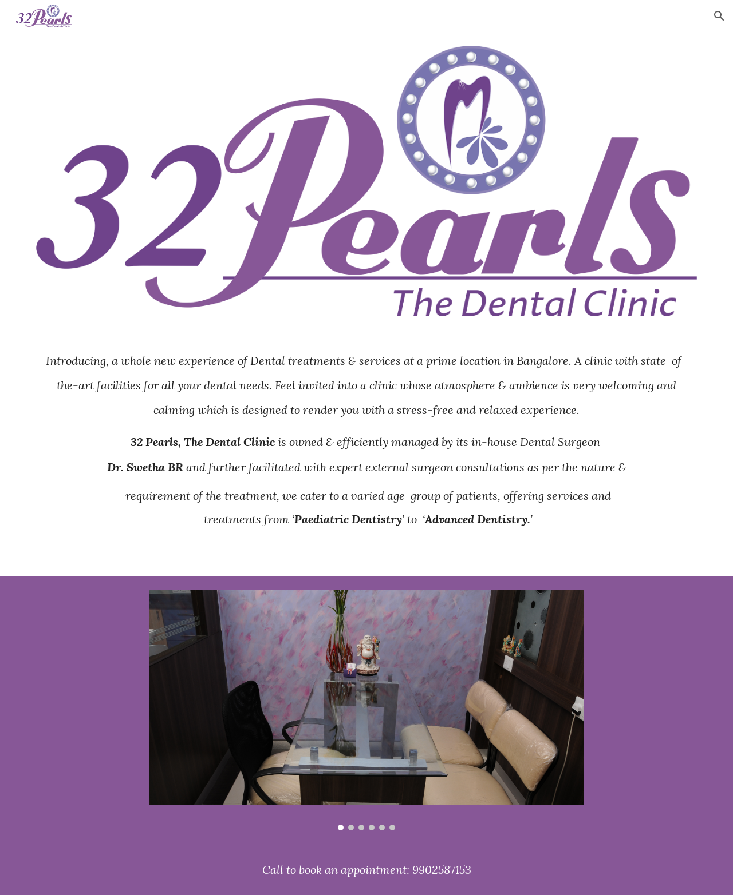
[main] (366, 453)
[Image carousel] (366, 710)
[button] (719, 16)
